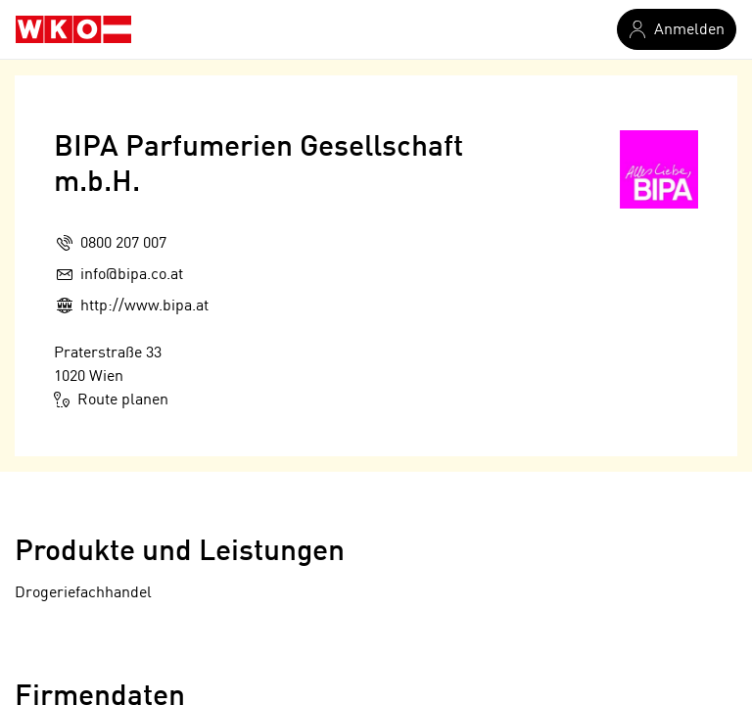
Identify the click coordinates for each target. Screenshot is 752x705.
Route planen (111, 399)
